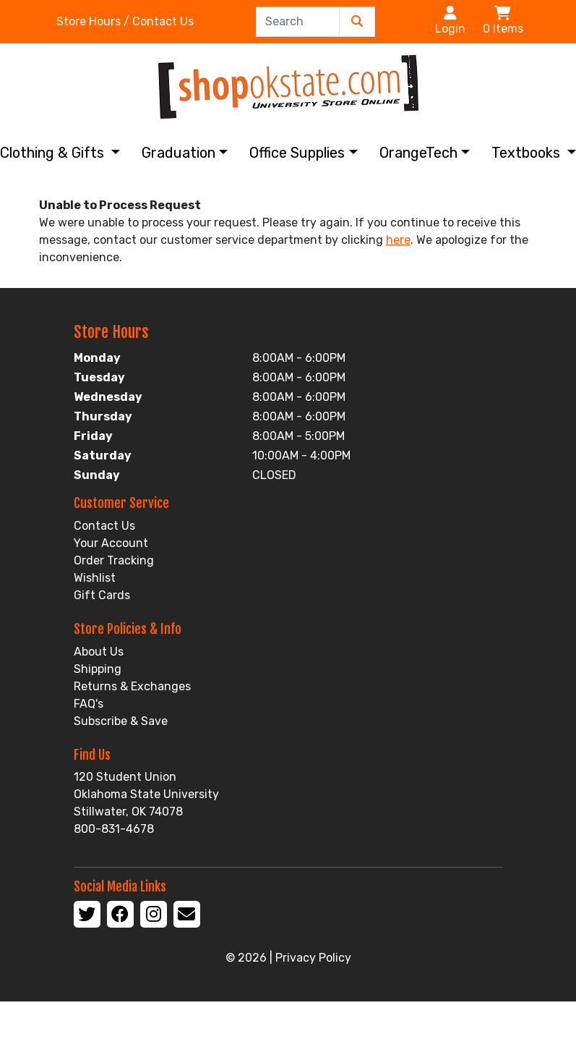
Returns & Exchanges (132, 686)
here (398, 240)
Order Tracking (114, 560)
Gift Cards (102, 595)
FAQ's (88, 704)
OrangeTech (418, 152)
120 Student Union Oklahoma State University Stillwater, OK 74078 (146, 794)
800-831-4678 (114, 829)
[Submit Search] (357, 22)
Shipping (97, 669)
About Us (99, 651)
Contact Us (104, 526)
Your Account (111, 543)
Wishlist (95, 578)
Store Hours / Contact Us (125, 21)
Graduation (178, 152)
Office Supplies (297, 152)
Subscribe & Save (121, 721)
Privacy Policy (313, 958)
